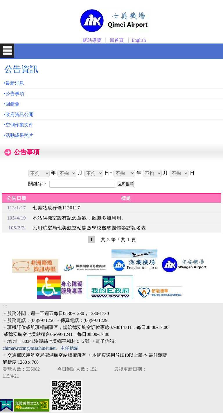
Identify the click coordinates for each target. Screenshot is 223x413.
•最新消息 (14, 83)
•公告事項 (14, 93)
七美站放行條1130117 (56, 207)
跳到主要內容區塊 (10, 3)
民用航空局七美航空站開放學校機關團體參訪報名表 (89, 227)
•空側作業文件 (18, 124)
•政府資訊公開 (18, 114)
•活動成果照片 (18, 135)
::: (5, 305)
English (139, 40)
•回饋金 (11, 104)
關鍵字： (38, 183)
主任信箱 (69, 348)
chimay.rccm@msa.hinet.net (29, 348)
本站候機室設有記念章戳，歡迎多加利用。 (79, 217)
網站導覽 (92, 40)
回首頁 (117, 40)
